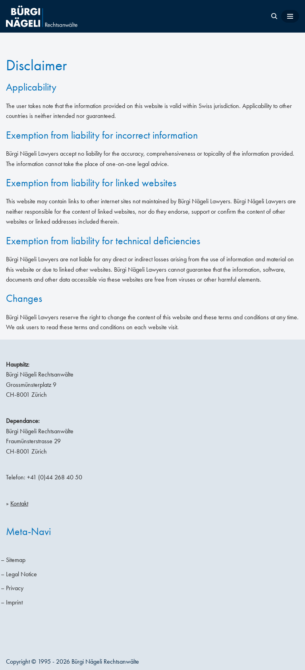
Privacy (14, 588)
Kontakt (19, 503)
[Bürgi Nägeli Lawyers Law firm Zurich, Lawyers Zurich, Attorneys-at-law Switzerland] (41, 16)
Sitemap (15, 560)
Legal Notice (21, 574)
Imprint (14, 602)
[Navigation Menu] (290, 16)
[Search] (274, 16)
